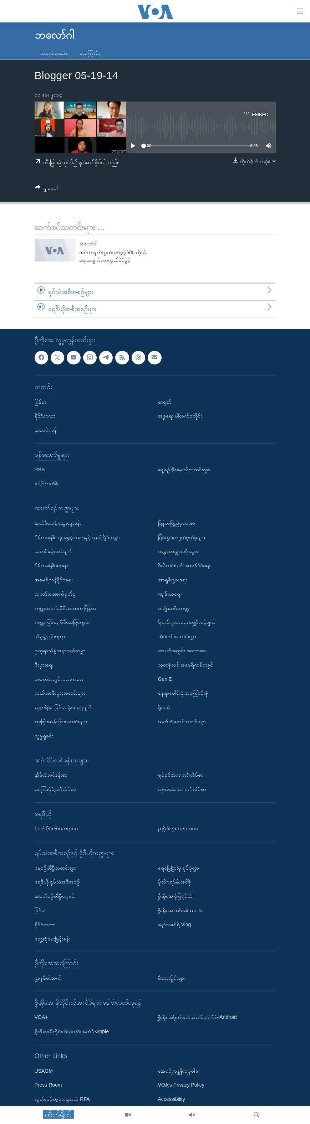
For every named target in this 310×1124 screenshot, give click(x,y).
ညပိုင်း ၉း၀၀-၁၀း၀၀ (178, 829)
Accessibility (171, 1099)
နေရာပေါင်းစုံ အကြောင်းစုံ (183, 693)
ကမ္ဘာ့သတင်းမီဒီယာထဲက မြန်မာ (66, 608)
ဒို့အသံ (164, 707)
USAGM (44, 1071)
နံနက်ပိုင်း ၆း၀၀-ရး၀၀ (56, 829)
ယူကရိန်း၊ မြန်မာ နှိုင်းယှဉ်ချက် (64, 707)
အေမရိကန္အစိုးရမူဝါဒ (178, 1071)
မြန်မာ (41, 402)
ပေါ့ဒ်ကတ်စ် (46, 484)
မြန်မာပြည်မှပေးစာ (176, 523)
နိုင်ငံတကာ (45, 416)
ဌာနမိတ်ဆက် (48, 978)
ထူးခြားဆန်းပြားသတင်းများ (61, 721)
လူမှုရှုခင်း (44, 736)
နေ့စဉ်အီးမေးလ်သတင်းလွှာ (184, 469)
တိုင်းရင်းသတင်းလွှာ (177, 636)
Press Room (48, 1085)
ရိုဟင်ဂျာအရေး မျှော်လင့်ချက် (187, 622)
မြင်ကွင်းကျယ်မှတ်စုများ (181, 537)
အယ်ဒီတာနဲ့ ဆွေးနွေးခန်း (58, 523)
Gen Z (165, 679)
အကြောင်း (90, 53)
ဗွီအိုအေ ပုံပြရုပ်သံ (175, 896)
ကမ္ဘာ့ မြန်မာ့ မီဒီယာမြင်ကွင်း (62, 622)
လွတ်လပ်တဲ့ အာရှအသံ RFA (62, 1099)
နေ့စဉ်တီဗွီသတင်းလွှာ (55, 868)
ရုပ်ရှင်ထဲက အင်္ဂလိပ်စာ (181, 775)
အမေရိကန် (46, 430)
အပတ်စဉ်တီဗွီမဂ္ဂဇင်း (55, 896)
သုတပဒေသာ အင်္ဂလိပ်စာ (182, 789)
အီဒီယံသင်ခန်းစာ (51, 775)
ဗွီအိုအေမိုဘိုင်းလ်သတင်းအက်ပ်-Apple (72, 1032)
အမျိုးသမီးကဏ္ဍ (173, 608)
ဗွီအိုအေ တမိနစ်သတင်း (180, 910)
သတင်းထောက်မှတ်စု (55, 594)
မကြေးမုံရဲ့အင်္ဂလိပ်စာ (55, 789)
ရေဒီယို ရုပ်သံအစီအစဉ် (57, 882)
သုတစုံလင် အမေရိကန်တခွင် (185, 665)
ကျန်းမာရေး (170, 594)
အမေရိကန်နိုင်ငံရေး (54, 579)
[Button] (46, 189)
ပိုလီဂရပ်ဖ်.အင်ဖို (174, 882)
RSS (40, 469)
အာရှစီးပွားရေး (172, 579)
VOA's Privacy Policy (181, 1085)
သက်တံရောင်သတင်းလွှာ (182, 721)
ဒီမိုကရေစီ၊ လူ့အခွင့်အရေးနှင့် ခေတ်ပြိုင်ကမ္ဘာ (77, 537)
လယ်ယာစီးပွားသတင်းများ (60, 693)
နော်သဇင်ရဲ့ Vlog (174, 924)
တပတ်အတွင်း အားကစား (59, 679)
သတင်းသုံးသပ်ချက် (54, 551)
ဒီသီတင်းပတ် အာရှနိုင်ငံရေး (184, 566)
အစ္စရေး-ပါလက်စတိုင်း (180, 416)
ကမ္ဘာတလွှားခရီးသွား (178, 551)
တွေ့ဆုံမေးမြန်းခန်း (52, 939)
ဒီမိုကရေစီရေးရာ (51, 566)
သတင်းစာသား (54, 53)
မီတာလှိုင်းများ (172, 978)
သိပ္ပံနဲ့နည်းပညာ (50, 636)
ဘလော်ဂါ (88, 244)
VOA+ (41, 1017)
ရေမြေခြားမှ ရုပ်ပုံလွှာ (178, 868)
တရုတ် (164, 402)
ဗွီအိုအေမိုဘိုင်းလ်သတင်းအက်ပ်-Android (197, 1017)
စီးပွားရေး (44, 665)
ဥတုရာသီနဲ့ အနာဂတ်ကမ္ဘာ (60, 650)
